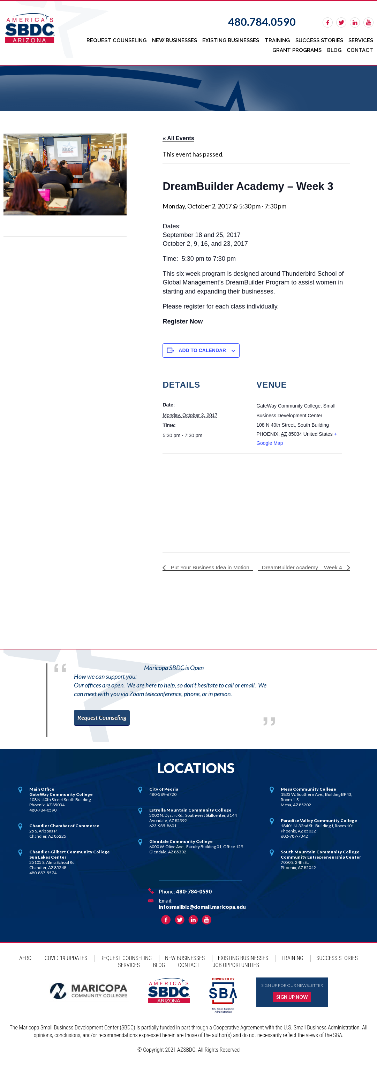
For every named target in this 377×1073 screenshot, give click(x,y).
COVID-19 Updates (66, 965)
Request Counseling (119, 40)
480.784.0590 (262, 21)
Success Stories (320, 40)
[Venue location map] (199, 498)
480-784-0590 (194, 899)
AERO (25, 965)
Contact (360, 48)
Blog (334, 48)
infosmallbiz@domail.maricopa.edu (202, 914)
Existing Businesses (232, 40)
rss (368, 22)
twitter (341, 22)
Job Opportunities (236, 972)
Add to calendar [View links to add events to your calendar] (202, 347)
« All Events (178, 135)
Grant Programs (298, 48)
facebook (328, 22)
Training (278, 40)
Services (361, 40)
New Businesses (176, 40)
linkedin (355, 22)
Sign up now (292, 1004)
